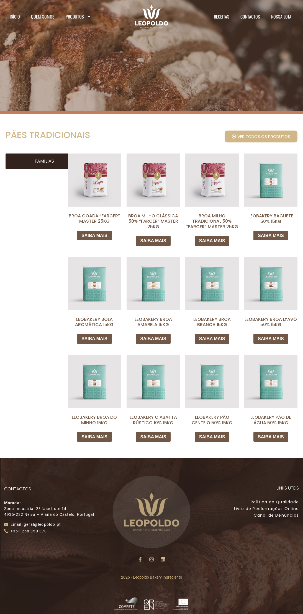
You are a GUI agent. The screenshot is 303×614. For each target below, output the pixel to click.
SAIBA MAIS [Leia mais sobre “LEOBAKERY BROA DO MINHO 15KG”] (94, 437)
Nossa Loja (281, 16)
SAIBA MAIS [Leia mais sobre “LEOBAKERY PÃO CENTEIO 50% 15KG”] (212, 437)
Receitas (221, 16)
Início (15, 16)
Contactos (250, 16)
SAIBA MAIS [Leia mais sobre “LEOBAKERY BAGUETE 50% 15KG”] (271, 235)
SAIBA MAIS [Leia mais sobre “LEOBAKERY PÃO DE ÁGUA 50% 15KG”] (271, 437)
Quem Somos (43, 16)
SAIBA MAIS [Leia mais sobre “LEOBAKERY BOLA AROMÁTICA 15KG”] (94, 338)
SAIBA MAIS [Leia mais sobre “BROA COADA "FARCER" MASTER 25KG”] (94, 235)
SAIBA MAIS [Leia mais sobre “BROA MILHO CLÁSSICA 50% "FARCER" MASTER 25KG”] (153, 240)
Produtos (78, 17)
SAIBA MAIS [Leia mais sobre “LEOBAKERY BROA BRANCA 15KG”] (212, 338)
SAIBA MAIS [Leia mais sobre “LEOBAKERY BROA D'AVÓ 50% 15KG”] (271, 338)
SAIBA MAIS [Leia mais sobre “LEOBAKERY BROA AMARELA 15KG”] (153, 338)
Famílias (44, 161)
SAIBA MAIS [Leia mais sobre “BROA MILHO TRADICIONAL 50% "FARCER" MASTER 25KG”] (212, 240)
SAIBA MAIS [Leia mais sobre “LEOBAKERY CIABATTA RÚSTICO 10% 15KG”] (153, 437)
